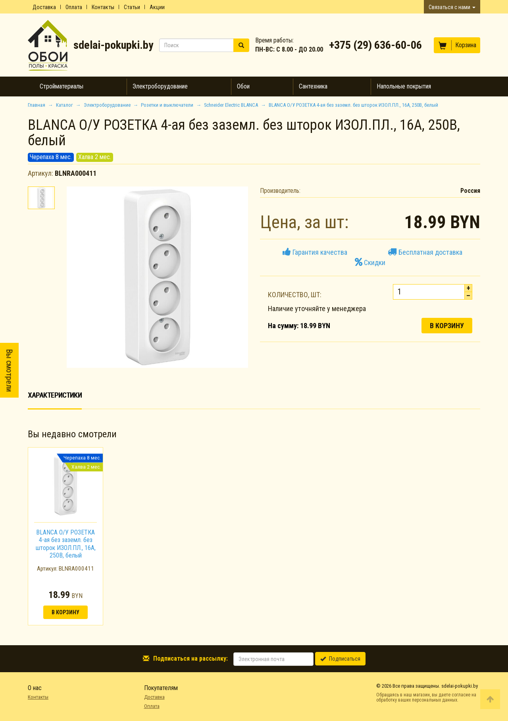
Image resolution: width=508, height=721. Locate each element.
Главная (36, 105)
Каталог (64, 105)
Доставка (44, 7)
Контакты (103, 7)
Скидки (370, 262)
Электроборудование (160, 86)
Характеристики (55, 395)
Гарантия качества (315, 252)
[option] (65, 536)
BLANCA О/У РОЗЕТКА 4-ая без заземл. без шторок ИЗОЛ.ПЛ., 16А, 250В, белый (66, 544)
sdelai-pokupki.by (113, 45)
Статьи (132, 7)
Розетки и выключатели (167, 105)
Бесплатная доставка (425, 252)
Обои (243, 86)
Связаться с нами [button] (452, 7)
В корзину (447, 325)
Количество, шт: (294, 294)
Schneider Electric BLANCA (231, 105)
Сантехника (313, 86)
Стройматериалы (61, 86)
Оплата (73, 7)
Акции (157, 7)
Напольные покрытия (404, 86)
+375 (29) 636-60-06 (375, 45)
